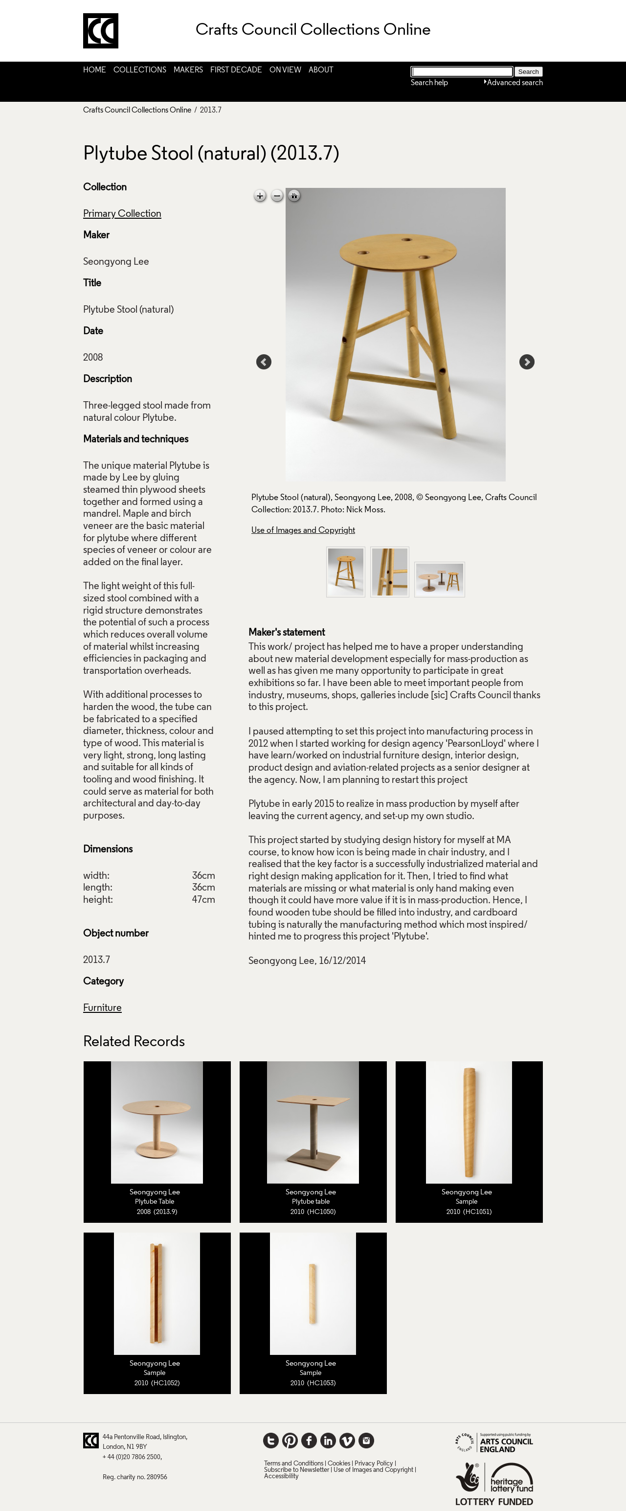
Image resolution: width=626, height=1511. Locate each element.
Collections (139, 70)
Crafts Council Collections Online (137, 110)
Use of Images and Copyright (303, 531)
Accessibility (281, 1476)
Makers (188, 70)
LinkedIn (328, 1440)
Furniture (102, 1008)
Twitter (271, 1440)
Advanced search (515, 83)
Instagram (366, 1440)
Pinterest (290, 1440)
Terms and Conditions (293, 1464)
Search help (429, 83)
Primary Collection (122, 214)
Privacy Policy (374, 1464)
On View (285, 70)
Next (527, 362)
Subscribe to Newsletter (296, 1470)
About (321, 70)
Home (94, 70)
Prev (264, 362)
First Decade (236, 70)
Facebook (309, 1440)
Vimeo (347, 1440)
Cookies (339, 1464)
